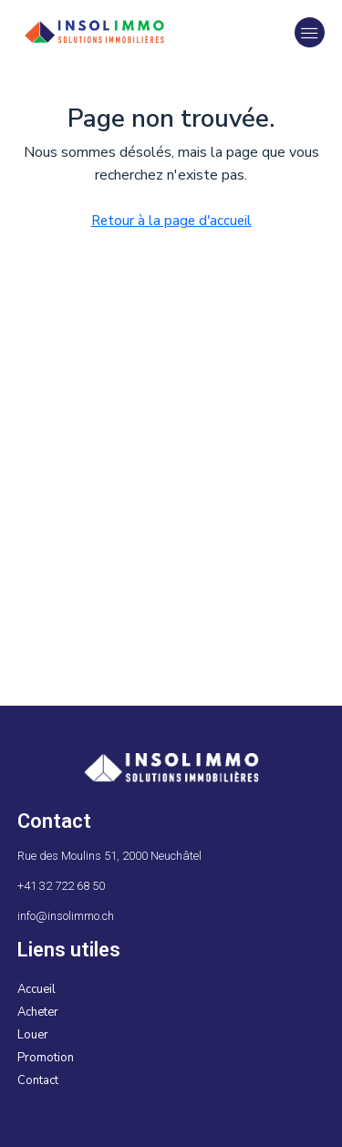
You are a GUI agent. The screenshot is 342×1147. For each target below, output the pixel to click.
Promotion (45, 1057)
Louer (32, 1035)
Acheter (37, 1012)
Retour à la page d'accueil (171, 221)
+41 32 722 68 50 (61, 886)
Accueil (36, 989)
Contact (37, 1080)
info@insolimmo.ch (65, 916)
